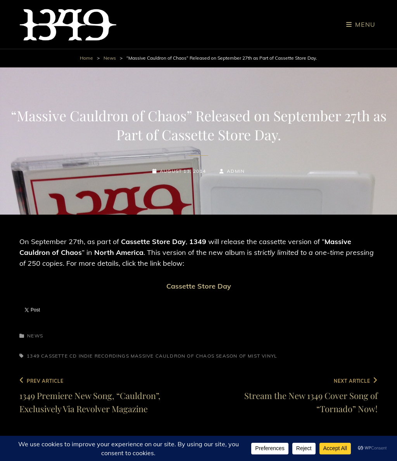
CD (73, 356)
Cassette (54, 356)
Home (86, 58)
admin (236, 171)
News (110, 58)
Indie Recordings (104, 356)
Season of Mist (238, 356)
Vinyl (269, 356)
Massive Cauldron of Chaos (172, 356)
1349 (33, 356)
